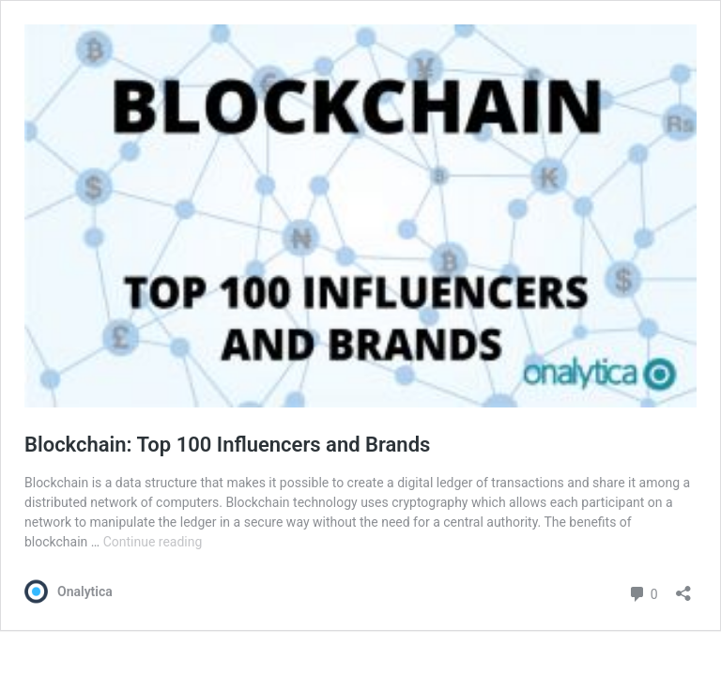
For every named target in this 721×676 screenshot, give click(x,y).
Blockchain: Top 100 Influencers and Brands (227, 444)
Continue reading (153, 541)
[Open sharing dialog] (683, 587)
